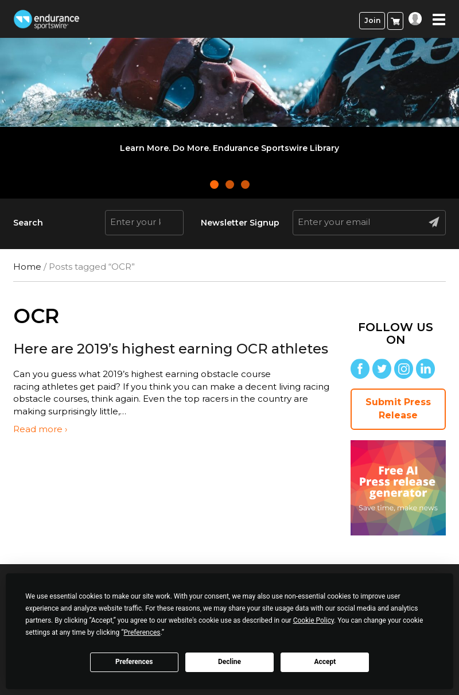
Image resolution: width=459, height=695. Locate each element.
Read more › (40, 429)
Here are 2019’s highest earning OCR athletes (170, 348)
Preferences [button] (141, 632)
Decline (229, 662)
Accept (325, 662)
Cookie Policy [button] (313, 620)
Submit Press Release (398, 409)
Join (372, 20)
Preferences (134, 662)
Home (27, 266)
